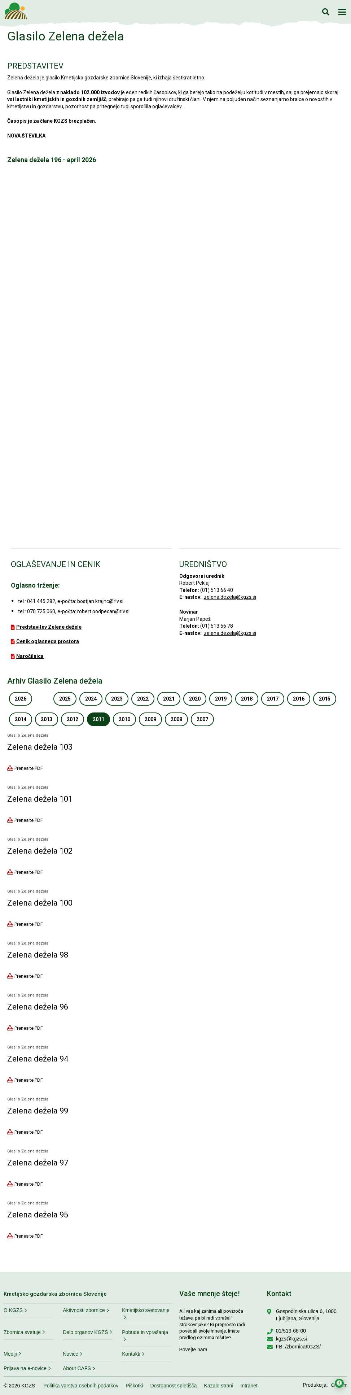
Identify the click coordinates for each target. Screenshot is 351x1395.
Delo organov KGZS (85, 1332)
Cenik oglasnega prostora (47, 641)
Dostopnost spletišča (173, 1386)
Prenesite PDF (28, 768)
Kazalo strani (218, 1386)
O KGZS (13, 1310)
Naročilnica (30, 656)
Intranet (249, 1386)
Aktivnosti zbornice (84, 1310)
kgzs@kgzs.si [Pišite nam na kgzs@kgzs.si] (291, 1339)
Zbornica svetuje (22, 1332)
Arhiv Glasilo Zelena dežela (54, 680)
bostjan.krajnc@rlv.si (100, 601)
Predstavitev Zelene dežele (49, 627)
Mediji (10, 1354)
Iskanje (325, 12)
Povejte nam (193, 1349)
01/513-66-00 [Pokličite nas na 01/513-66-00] (291, 1331)
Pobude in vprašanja (145, 1332)
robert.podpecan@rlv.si (103, 611)
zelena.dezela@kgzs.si (230, 597)
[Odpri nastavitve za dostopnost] (339, 1383)
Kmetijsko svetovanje (146, 1310)
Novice (70, 1354)
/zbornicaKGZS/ (303, 1347)
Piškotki (134, 1386)
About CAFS (77, 1368)
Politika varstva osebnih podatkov (80, 1386)
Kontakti (131, 1354)
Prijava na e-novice (25, 1368)
